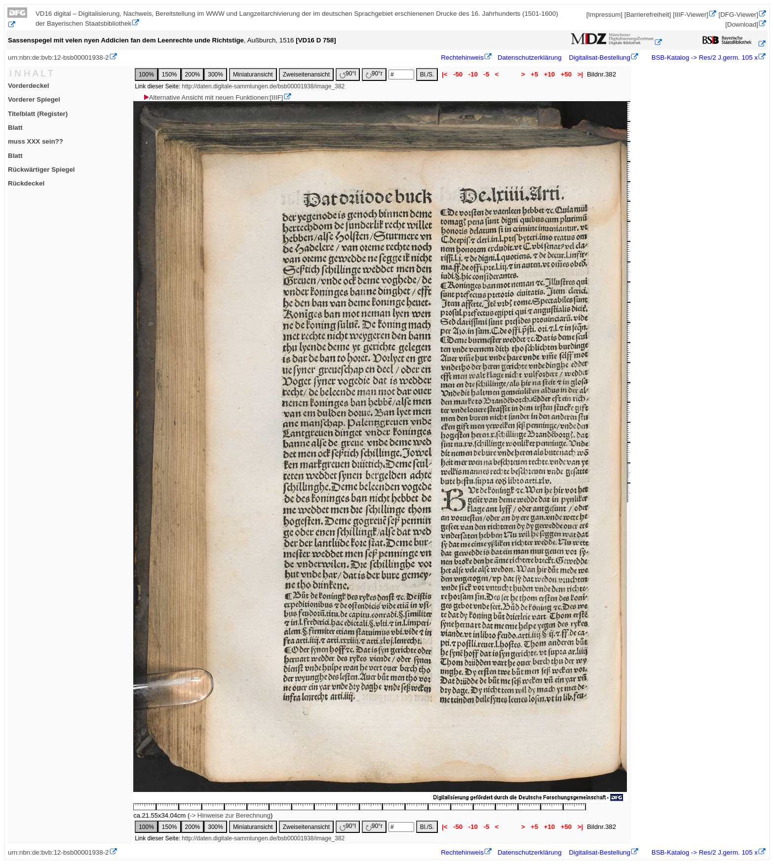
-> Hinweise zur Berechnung (230, 815)
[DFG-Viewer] (738, 14)
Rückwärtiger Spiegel (41, 169)
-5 (486, 74)
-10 (473, 74)
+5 (534, 74)
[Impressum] (604, 14)
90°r (374, 74)
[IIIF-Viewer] (690, 14)
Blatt (15, 127)
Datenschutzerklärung (530, 57)
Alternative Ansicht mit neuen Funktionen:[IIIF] (213, 97)
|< (444, 74)
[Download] (741, 24)
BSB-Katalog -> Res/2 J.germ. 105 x (704, 57)
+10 (549, 74)
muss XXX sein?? (35, 141)
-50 (457, 74)
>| (580, 74)
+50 (566, 74)
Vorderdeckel (28, 85)
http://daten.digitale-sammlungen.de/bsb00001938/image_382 (263, 86)
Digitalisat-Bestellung (599, 57)
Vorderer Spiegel (34, 99)
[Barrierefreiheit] (647, 14)
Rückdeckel (26, 183)
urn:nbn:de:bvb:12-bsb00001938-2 (58, 57)
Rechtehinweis (462, 57)
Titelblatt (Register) (38, 113)
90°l (348, 74)
